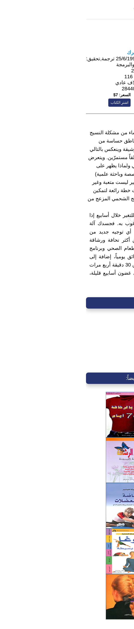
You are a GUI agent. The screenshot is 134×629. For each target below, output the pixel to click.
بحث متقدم (61, 8)
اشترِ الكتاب (33, 102)
